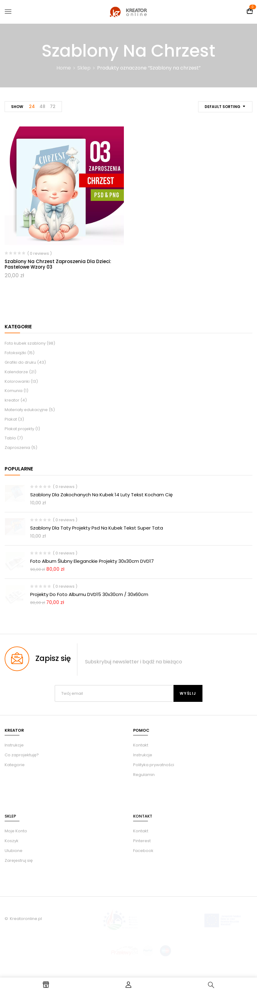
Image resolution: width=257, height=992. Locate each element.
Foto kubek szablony (25, 343)
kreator (12, 400)
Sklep (84, 67)
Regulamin (144, 775)
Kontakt (140, 745)
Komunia (13, 391)
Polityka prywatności (153, 765)
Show (17, 106)
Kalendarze (16, 372)
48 (42, 106)
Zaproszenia (17, 447)
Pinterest (142, 841)
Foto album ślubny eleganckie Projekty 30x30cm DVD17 (92, 561)
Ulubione (13, 851)
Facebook (143, 851)
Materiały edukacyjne (26, 410)
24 (32, 106)
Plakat (11, 419)
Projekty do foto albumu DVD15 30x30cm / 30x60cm (89, 594)
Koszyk (11, 841)
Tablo (10, 438)
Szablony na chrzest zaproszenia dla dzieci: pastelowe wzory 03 (58, 264)
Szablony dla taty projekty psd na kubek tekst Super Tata (96, 528)
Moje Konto (16, 831)
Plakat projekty (19, 429)
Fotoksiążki (15, 353)
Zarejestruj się (19, 860)
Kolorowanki (17, 381)
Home (63, 67)
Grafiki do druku (20, 362)
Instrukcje (142, 755)
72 (52, 106)
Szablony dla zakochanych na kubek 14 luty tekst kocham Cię (101, 494)
